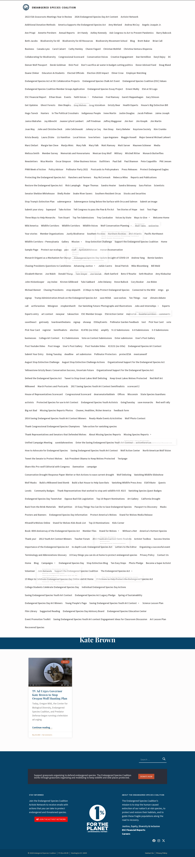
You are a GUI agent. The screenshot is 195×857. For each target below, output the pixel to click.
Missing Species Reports (138, 434)
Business (29, 48)
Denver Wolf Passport (36, 64)
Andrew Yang (138, 257)
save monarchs (145, 402)
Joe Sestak (95, 273)
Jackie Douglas (127, 113)
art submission (83, 354)
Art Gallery (132, 498)
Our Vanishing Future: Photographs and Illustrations (105, 305)
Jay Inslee (52, 281)
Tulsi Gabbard (88, 281)
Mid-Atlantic (135, 233)
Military (118, 153)
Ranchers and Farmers (79, 177)
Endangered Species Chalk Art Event (101, 81)
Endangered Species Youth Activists (99, 402)
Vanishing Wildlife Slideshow (148, 474)
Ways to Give (142, 217)
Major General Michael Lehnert (155, 137)
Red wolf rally (163, 402)
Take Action (65, 209)
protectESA (125, 354)
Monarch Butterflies (153, 153)
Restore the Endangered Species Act (44, 185)
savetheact (30, 322)
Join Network (45, 570)
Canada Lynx (43, 48)
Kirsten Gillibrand (69, 281)
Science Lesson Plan (153, 603)
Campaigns (48, 563)
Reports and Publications (144, 177)
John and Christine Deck (49, 129)
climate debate (158, 297)
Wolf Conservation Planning (116, 225)
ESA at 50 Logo (149, 88)
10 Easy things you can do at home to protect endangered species (103, 554)
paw (66, 249)
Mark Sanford (111, 273)
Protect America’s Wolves (103, 514)
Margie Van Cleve (49, 145)
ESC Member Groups (91, 313)
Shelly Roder (63, 193)
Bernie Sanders (155, 257)
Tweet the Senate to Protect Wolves (43, 458)
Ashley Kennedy (99, 32)
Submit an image (148, 201)
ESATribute (150, 482)
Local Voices (79, 137)
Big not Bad (31, 410)
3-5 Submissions (160, 329)
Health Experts (130, 105)
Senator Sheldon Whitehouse (40, 193)
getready (44, 322)
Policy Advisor (56, 169)
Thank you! (30, 538)
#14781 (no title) (89, 329)
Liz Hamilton (63, 137)
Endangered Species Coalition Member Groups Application (55, 88)
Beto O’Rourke (128, 273)
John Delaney (104, 281)
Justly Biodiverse (75, 233)
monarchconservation (111, 249)
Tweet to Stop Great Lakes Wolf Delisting (85, 378)
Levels (28, 490)
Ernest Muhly (132, 88)
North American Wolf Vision (157, 450)
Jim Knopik (141, 121)
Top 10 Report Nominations (110, 498)
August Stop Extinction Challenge (42, 362)
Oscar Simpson (63, 161)
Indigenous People (91, 113)
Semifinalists (60, 329)
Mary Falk (81, 145)
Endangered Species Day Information (68, 514)
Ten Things (134, 297)
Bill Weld (155, 265)
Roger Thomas (90, 185)
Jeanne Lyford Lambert (72, 121)
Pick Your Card (156, 322)
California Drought (150, 498)
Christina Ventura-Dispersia (138, 48)
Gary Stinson (152, 97)
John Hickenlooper (34, 281)
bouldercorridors (147, 313)
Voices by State (123, 217)
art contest (47, 313)
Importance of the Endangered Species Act (47, 546)
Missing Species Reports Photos (56, 410)
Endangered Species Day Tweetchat (43, 498)
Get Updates (31, 105)
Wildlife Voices (90, 225)
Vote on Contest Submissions (97, 338)
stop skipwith (73, 289)
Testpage (122, 458)
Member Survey (50, 153)
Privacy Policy (147, 554)
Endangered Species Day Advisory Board (83, 611)
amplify (105, 329)
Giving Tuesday (54, 354)
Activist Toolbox (142, 538)
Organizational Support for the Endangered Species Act (136, 362)
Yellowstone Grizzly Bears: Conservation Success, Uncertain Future (59, 370)
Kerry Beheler (123, 129)
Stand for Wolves (109, 530)
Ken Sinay (108, 129)
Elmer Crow (117, 72)
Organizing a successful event (154, 546)
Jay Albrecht (50, 121)
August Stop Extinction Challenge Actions (83, 362)
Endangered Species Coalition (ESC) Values (144, 81)
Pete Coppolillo (149, 161)
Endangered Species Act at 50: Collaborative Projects (52, 81)
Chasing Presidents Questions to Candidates (48, 265)
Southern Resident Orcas (108, 193)
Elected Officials (75, 72)
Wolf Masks (31, 482)
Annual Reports (67, 32)
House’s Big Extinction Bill (154, 105)
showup (87, 322)
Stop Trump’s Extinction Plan (39, 201)
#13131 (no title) (116, 346)
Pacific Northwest (154, 233)
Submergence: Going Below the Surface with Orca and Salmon (105, 201)
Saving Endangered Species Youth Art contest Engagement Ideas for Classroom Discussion (100, 619)
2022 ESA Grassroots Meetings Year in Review (48, 16)
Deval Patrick (122, 265)
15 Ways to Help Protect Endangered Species (106, 289)
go (167, 289)
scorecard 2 (133, 386)
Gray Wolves (80, 105)
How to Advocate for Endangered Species (46, 450)
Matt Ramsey (108, 145)
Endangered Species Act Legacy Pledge (95, 595)
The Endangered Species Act (117, 570)
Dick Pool (73, 64)
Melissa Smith (32, 153)
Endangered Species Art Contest (144, 346)
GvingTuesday (128, 402)
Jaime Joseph (162, 113)
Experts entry (32, 313)
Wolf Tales (140, 225)
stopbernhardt (68, 305)
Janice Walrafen (33, 121)
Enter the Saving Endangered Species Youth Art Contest (104, 442)
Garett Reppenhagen (132, 97)
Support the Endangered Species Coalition (136, 241)
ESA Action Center (114, 313)
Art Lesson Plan (158, 619)
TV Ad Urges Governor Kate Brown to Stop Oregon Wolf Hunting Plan (49, 694)
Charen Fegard (93, 48)
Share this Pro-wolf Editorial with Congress (47, 466)
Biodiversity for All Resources (77, 40)
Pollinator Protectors (105, 354)
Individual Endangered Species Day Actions (104, 587)
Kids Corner (118, 522)
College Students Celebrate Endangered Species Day (52, 587)
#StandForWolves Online (37, 522)
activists (29, 402)
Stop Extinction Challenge (98, 241)
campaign (92, 466)
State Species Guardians (153, 394)
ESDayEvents (100, 322)
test (142, 209)
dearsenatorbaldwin (104, 394)
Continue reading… (42, 727)
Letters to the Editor (126, 546)
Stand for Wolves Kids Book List (69, 522)
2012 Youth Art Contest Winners (55, 538)
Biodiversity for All (50, 40)
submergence (64, 201)
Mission (77, 241)
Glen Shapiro (64, 105)
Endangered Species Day (71, 563)
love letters (94, 137)
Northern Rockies (117, 233)
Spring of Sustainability (130, 595)
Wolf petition (65, 506)
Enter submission (124, 338)
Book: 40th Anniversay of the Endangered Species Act (52, 530)
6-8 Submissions (140, 329)
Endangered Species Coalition (54, 7)
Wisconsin (132, 394)
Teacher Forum (82, 538)
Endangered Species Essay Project (105, 88)
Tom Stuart (64, 217)
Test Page (152, 209)
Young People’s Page (76, 603)
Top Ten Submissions (83, 217)
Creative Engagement (122, 56)
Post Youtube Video (35, 346)
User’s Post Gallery (145, 338)
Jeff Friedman (93, 121)
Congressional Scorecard (71, 56)
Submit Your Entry (34, 354)
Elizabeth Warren (33, 273)
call (26, 305)
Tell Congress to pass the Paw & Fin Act (93, 209)
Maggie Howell (128, 137)
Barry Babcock (163, 32)
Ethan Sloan (55, 97)
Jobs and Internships (147, 305)
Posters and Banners (35, 514)
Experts (166, 305)
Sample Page (31, 249)
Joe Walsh (50, 273)
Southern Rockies (96, 233)
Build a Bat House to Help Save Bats (90, 482)
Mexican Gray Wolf (102, 153)
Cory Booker (137, 281)
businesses (30, 338)
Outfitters (104, 161)
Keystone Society (142, 129)
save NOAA (105, 297)
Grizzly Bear (114, 105)
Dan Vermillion (143, 56)
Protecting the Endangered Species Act (45, 177)
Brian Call (157, 40)
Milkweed (30, 386)
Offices (121, 394)
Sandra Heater (108, 185)
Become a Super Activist (158, 563)
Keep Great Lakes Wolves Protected (128, 378)
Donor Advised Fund (146, 64)
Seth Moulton (146, 273)
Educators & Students (53, 72)
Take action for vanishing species (100, 426)
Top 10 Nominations (99, 522)
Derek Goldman (58, 64)
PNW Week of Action (35, 169)
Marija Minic (67, 145)
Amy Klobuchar (163, 273)
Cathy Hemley (76, 48)
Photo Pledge (136, 563)
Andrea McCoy (132, 24)
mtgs (160, 289)
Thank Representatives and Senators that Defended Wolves (55, 434)
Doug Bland (165, 64)
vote (168, 322)
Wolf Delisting (124, 474)
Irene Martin (109, 113)
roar (145, 297)
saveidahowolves (64, 442)
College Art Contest (49, 338)
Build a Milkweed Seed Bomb (54, 482)
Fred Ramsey (112, 97)
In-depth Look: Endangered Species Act (92, 546)
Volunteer (30, 570)
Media (157, 145)
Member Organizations (52, 233)
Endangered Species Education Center (126, 611)
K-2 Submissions (70, 338)
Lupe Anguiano (110, 137)
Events (67, 97)
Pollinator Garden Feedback (124, 322)
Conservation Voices (97, 56)
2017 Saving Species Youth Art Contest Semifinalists (98, 386)
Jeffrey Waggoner (112, 121)
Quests (162, 482)
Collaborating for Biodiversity (40, 56)
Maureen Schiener (142, 145)
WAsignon (53, 305)
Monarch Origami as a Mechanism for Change (48, 257)
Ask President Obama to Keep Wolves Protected (90, 458)
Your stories (31, 233)
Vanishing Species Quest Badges (145, 490)
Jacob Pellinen (144, 113)
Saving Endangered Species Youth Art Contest (94, 450)
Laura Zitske (47, 137)
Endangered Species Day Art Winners (44, 603)
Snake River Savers (82, 193)
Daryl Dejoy (159, 56)
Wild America (31, 225)
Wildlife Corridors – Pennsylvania (42, 241)
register (47, 329)
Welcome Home (161, 217)
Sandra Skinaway (127, 185)
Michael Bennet (33, 289)
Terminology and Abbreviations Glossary (46, 554)
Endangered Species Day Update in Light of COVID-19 (101, 257)
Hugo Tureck (31, 113)
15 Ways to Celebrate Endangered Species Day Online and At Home (59, 579)
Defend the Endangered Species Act (43, 378)
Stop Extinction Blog (97, 563)
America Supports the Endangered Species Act (82, 24)
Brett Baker (144, 40)
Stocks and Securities (135, 193)
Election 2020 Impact (98, 72)
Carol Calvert (59, 48)
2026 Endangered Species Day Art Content (96, 16)
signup (28, 297)
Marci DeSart (31, 145)
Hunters (45, 113)
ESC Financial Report (35, 97)
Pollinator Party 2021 (77, 169)
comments (164, 313)
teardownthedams (61, 322)
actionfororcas (143, 442)
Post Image (54, 346)
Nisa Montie (46, 161)
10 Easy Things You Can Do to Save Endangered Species (103, 506)
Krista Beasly (32, 137)
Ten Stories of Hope (127, 209)
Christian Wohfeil (112, 48)
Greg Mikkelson (97, 105)
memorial (131, 313)
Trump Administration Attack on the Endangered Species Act (65, 297)
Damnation (78, 466)
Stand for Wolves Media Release (135, 514)
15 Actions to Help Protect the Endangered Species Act (124, 579)
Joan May (30, 129)
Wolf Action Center (130, 450)
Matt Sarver (124, 145)
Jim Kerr (128, 121)
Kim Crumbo (160, 129)
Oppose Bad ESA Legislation (79, 498)
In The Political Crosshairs (65, 113)
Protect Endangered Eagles (154, 169)
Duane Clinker (32, 72)
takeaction (73, 313)
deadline (68, 354)
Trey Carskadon (105, 217)
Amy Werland (115, 24)
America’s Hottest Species (153, 530)
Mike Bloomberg (139, 265)
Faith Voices (81, 97)
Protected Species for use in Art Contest (57, 402)
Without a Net (129, 530)
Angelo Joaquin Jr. (151, 24)
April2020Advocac (88, 249)
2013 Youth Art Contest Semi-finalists (112, 538)
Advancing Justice (85, 265)
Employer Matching (136, 72)
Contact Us (163, 554)
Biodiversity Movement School (111, 40)
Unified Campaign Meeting (38, 442)
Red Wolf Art (156, 378)
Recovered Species (34, 627)
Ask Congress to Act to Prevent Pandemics (131, 32)
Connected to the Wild (143, 289)
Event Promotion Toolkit (38, 619)
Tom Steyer (81, 273)
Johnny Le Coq (93, 129)
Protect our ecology (51, 249)
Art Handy (82, 32)
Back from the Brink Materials (40, 506)
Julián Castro (105, 265)
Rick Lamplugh (72, 185)
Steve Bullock (121, 281)
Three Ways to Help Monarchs (40, 217)
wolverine (153, 225)
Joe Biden (151, 281)
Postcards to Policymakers (105, 169)
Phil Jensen (165, 161)
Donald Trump (65, 273)
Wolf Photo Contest (135, 418)
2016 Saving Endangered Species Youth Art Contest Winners (55, 418)
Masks (163, 506)
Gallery (65, 241)
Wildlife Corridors (50, 225)
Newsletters (31, 161)
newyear (60, 313)
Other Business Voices (85, 161)
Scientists (159, 185)
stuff (73, 249)
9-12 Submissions (120, 329)
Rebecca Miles (120, 177)
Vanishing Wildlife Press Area (127, 482)
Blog (132, 40)
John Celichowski (74, 129)
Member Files (89, 530)
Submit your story (34, 209)
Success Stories (162, 538)
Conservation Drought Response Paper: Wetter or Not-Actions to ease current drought (69, 474)
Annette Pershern (47, 32)
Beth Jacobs (31, 40)
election (74, 329)
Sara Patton (145, 185)
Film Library (31, 611)
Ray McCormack (102, 177)
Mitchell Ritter (132, 153)
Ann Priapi (30, 32)
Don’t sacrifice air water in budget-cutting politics (107, 64)
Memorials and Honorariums (75, 153)
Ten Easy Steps (118, 563)
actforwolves (38, 305)
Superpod (51, 209)
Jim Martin (155, 121)
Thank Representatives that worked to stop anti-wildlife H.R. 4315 (91, 490)
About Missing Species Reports (105, 434)
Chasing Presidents (54, 289)
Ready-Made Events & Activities (105, 418)
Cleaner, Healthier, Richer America (93, 410)
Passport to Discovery (145, 506)
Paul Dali (117, 161)
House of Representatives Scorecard (44, 394)
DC (169, 56)
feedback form (121, 410)
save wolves (120, 297)
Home (164, 241)
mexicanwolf (140, 354)
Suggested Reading (50, 611)
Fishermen (97, 97)
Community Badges (44, 490)
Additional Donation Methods (40, 24)
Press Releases (129, 169)
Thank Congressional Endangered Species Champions (52, 426)
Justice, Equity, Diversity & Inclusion (141, 826)
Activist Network (129, 16)
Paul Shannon (131, 161)
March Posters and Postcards (53, 386)
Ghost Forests (48, 105)
